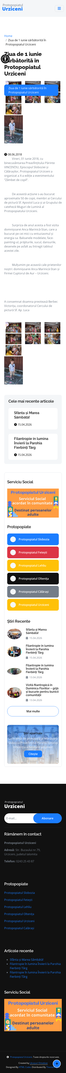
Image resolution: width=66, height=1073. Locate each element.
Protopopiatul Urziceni (19, 921)
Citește (33, 754)
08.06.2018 (13, 154)
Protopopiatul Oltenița (19, 914)
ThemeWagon (53, 1067)
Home (8, 36)
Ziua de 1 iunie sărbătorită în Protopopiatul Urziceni (23, 64)
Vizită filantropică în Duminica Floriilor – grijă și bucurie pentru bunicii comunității (42, 690)
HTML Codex (25, 1067)
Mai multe (33, 711)
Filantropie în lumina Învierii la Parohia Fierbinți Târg (31, 443)
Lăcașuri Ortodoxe (39, 1063)
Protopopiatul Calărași (19, 928)
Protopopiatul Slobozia (19, 893)
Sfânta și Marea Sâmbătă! (26, 415)
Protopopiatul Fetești (18, 900)
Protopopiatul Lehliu (18, 907)
